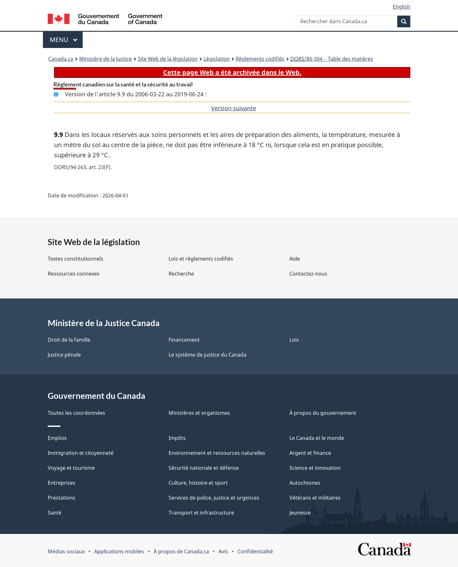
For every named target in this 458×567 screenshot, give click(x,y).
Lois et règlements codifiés (201, 258)
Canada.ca (60, 58)
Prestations (61, 497)
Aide (294, 258)
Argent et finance (310, 452)
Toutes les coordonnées (76, 412)
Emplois (57, 437)
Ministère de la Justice (105, 58)
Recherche (181, 273)
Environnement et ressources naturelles (217, 452)
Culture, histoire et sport (198, 482)
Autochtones (304, 482)
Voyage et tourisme (71, 467)
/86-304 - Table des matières (331, 58)
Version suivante (233, 108)
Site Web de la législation (168, 58)
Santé (54, 512)
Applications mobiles (119, 551)
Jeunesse (300, 512)
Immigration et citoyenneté (81, 452)
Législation (217, 58)
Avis (223, 551)
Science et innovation (315, 467)
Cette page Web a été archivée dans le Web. (232, 72)
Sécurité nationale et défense (204, 467)
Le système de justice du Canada (207, 354)
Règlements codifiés (260, 58)
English (401, 6)
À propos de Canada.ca (181, 551)
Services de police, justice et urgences (214, 497)
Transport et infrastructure (201, 512)
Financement (184, 339)
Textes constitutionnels (75, 258)
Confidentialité (255, 551)
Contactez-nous (308, 273)
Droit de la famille (69, 339)
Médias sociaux (66, 551)
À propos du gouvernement (322, 412)
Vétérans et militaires (315, 497)
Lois (294, 339)
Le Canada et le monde (316, 437)
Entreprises (61, 482)
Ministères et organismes (199, 412)
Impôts (177, 437)
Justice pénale (64, 354)
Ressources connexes (74, 273)
